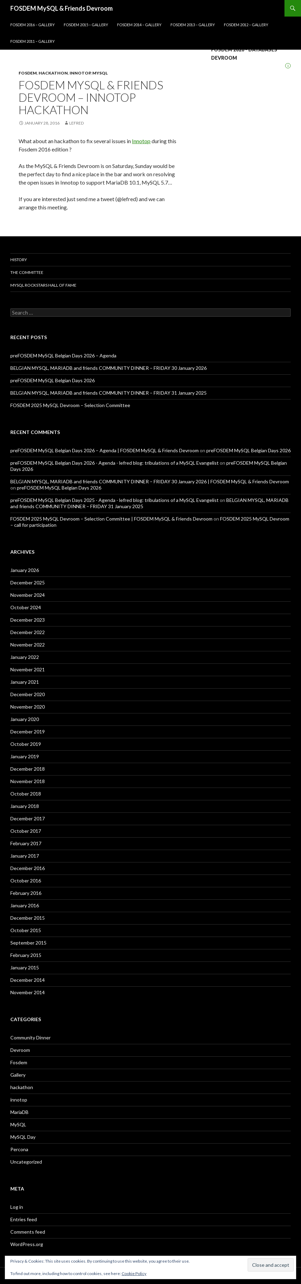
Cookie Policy (134, 1273)
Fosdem (28, 73)
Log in (16, 1207)
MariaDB (19, 1112)
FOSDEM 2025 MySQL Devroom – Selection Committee (70, 405)
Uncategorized (26, 1162)
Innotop (141, 141)
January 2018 (24, 806)
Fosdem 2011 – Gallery (32, 41)
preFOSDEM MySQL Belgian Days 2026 (52, 380)
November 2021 (27, 669)
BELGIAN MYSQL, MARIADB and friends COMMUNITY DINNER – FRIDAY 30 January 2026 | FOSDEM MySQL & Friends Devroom (149, 481)
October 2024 (25, 607)
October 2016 (25, 880)
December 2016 (27, 868)
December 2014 (27, 980)
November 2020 (27, 707)
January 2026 (24, 570)
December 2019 (27, 731)
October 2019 (25, 744)
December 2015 (27, 918)
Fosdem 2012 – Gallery (246, 24)
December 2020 (27, 694)
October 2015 (25, 930)
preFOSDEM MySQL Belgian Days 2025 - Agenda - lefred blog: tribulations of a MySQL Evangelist (114, 500)
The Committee (26, 272)
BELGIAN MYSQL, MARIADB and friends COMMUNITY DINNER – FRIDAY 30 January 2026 (108, 368)
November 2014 (27, 992)
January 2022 (24, 657)
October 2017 (25, 831)
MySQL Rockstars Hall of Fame (43, 285)
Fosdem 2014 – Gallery (139, 24)
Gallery (17, 1075)
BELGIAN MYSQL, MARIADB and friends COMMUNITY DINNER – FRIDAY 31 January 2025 (108, 393)
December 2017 (27, 818)
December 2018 (27, 769)
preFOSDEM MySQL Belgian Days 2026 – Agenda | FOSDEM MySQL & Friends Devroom (104, 450)
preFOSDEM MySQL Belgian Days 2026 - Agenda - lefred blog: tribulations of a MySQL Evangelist (114, 463)
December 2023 (27, 620)
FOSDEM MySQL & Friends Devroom (61, 8)
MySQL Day (22, 1137)
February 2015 (25, 955)
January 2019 (24, 756)
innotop (80, 73)
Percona (19, 1149)
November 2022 (27, 645)
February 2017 (25, 843)
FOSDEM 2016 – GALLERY (32, 24)
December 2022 (27, 632)
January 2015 (24, 967)
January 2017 (24, 856)
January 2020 (24, 719)
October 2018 (25, 794)
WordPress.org (26, 1244)
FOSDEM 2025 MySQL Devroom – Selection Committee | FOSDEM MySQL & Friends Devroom (111, 519)
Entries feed (23, 1219)
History (18, 259)
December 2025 (27, 582)
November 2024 (27, 595)
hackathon (53, 73)
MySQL (100, 73)
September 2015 (28, 943)
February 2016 (25, 893)
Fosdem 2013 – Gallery (192, 24)
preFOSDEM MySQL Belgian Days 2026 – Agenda (63, 355)
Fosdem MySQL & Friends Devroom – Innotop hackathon (91, 97)
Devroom (20, 1050)
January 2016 (24, 905)
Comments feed (27, 1232)
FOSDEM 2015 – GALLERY (86, 24)
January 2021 (24, 682)
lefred (76, 123)
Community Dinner (30, 1037)
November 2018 (27, 781)
